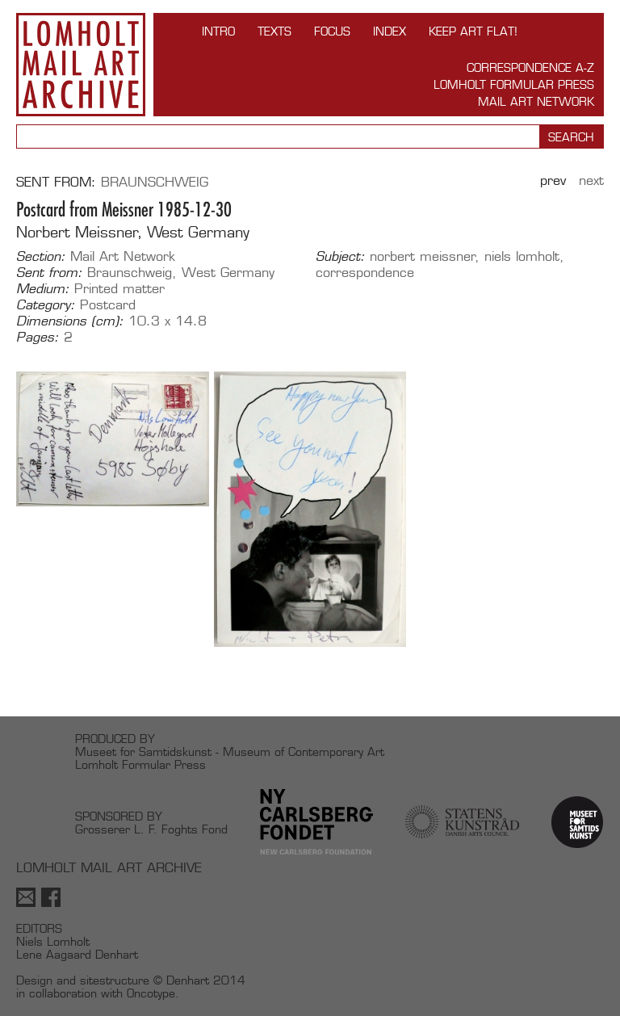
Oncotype (151, 993)
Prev (553, 180)
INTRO (218, 31)
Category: (45, 305)
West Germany (228, 272)
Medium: (42, 289)
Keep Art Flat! (473, 31)
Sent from (53, 182)
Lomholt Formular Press (514, 84)
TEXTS (274, 31)
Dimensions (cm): (70, 321)
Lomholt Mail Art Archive (80, 64)
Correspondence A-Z (530, 67)
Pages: (37, 338)
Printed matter (119, 288)
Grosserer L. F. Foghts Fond (151, 829)
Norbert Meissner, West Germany (132, 232)
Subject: (340, 257)
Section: (40, 257)
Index (389, 31)
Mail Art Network (536, 101)
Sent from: (49, 273)
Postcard (108, 305)
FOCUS (332, 31)
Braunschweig (154, 182)
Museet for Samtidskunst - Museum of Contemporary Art (229, 751)
